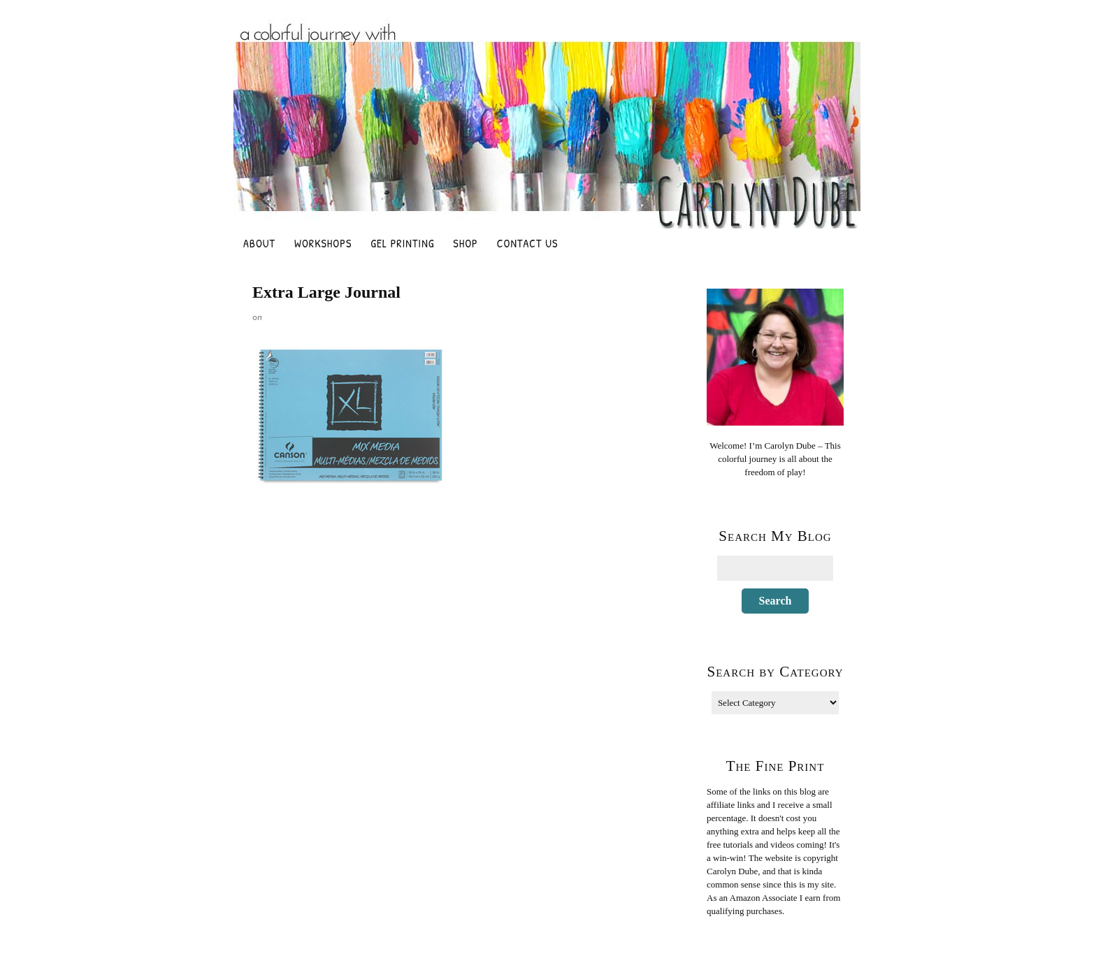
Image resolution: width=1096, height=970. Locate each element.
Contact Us (527, 243)
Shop (465, 243)
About (259, 243)
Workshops (323, 243)
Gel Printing (402, 243)
